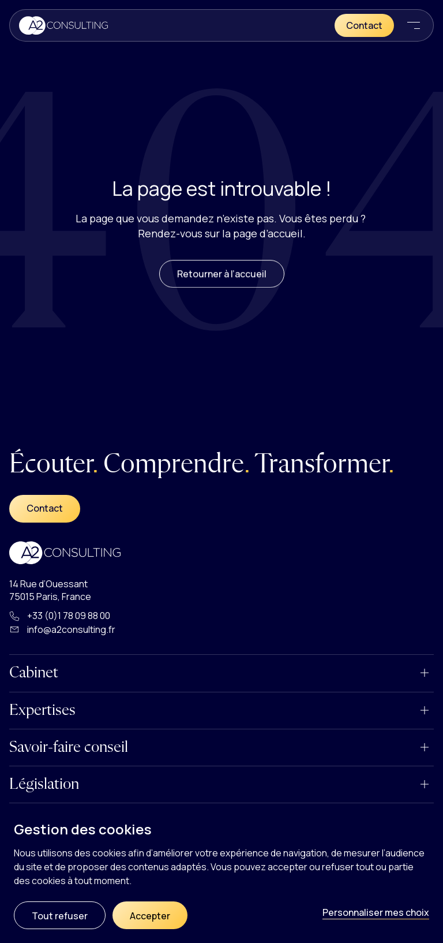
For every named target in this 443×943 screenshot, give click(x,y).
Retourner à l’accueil (221, 283)
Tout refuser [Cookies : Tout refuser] (60, 916)
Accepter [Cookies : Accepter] (150, 916)
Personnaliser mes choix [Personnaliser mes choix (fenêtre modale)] (375, 912)
